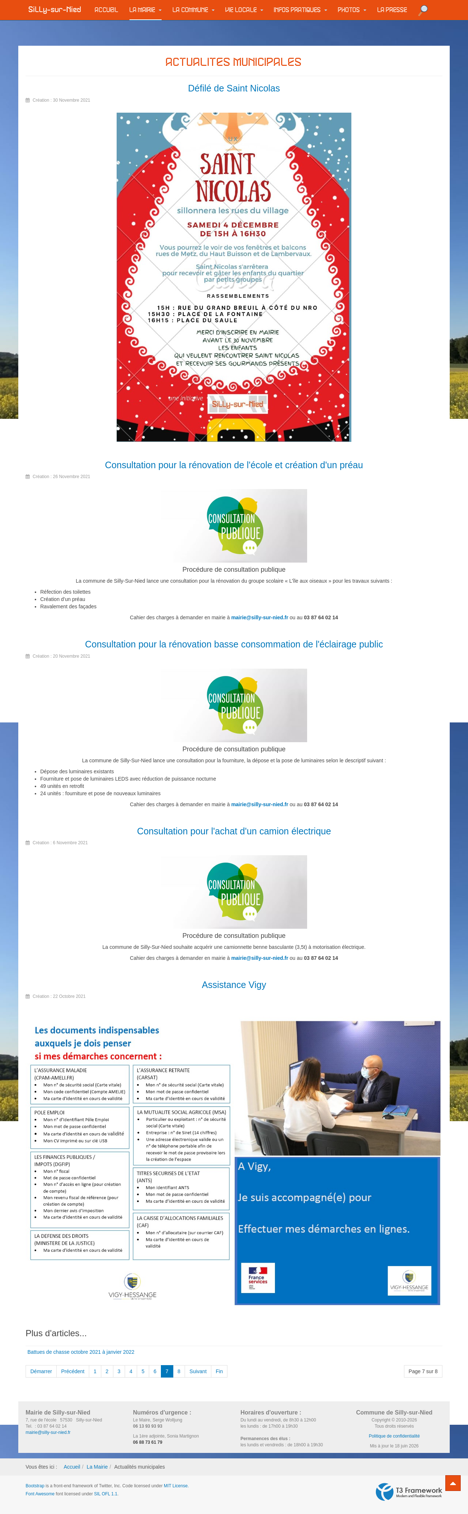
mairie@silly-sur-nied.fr (259, 617)
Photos (352, 10)
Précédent (72, 1371)
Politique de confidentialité (394, 1436)
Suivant (198, 1371)
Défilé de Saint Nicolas (234, 88)
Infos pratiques (300, 10)
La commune (194, 10)
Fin (219, 1371)
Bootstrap (35, 1485)
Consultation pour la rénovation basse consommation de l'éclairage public (234, 644)
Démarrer (41, 1371)
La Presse (392, 10)
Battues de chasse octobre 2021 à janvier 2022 (81, 1352)
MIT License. (176, 1485)
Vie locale (244, 10)
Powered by (409, 1492)
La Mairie (145, 10)
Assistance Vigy (234, 985)
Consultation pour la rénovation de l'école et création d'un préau (234, 465)
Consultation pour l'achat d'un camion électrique (234, 831)
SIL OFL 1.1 (105, 1493)
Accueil (106, 10)
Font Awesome (40, 1493)
